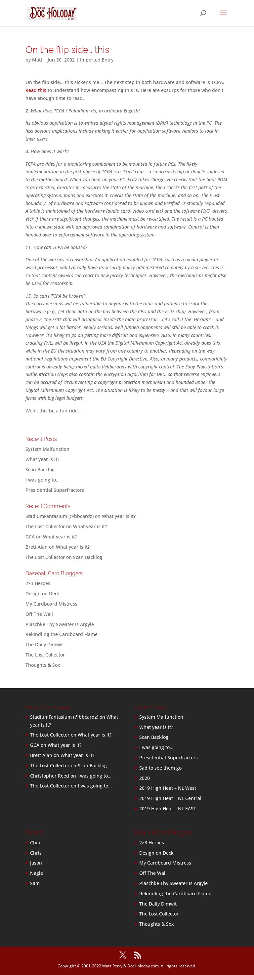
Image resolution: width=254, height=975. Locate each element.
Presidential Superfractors (54, 490)
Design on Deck (42, 593)
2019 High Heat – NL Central (170, 798)
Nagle (36, 873)
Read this (35, 90)
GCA (30, 536)
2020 (144, 778)
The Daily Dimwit (44, 644)
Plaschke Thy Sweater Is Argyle (59, 624)
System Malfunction (47, 449)
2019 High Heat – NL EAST (167, 808)
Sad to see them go (160, 768)
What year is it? (42, 459)
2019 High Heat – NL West (167, 788)
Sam (35, 883)
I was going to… (42, 480)
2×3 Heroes (37, 583)
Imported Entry (96, 60)
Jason (36, 863)
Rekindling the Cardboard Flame (61, 634)
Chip (35, 842)
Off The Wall (39, 614)
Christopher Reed (49, 776)
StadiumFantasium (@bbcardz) (59, 516)
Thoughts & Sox (42, 665)
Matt (37, 60)
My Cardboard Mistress (51, 604)
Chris (36, 853)
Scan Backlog (40, 469)
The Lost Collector (45, 655)
